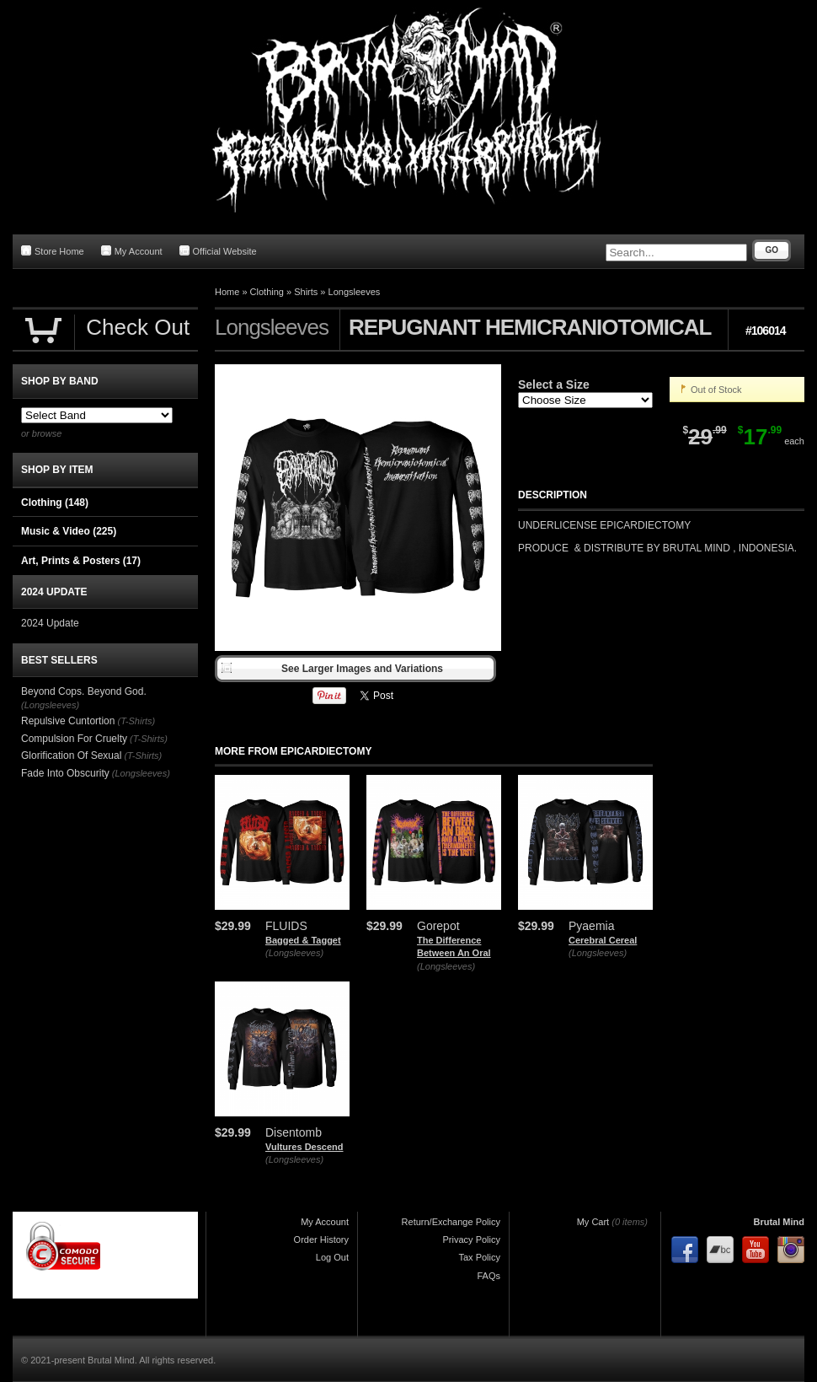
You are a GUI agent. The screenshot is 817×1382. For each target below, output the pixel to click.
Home (227, 292)
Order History (321, 1239)
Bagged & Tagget (303, 940)
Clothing (267, 292)
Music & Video (68, 531)
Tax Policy (479, 1257)
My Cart (593, 1222)
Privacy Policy (471, 1239)
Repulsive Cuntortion (68, 721)
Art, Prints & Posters (81, 561)
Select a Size (554, 384)
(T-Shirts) (136, 721)
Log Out (332, 1257)
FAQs (488, 1276)
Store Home (52, 250)
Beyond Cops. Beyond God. (84, 691)
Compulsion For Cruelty (74, 739)
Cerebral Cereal (603, 940)
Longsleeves (354, 292)
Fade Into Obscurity (65, 773)
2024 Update (50, 623)
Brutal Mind (779, 1222)
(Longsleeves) (294, 953)
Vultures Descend (304, 1147)
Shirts (306, 292)
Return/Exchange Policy (451, 1222)
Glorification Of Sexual (71, 755)
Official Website (218, 250)
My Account (132, 250)
